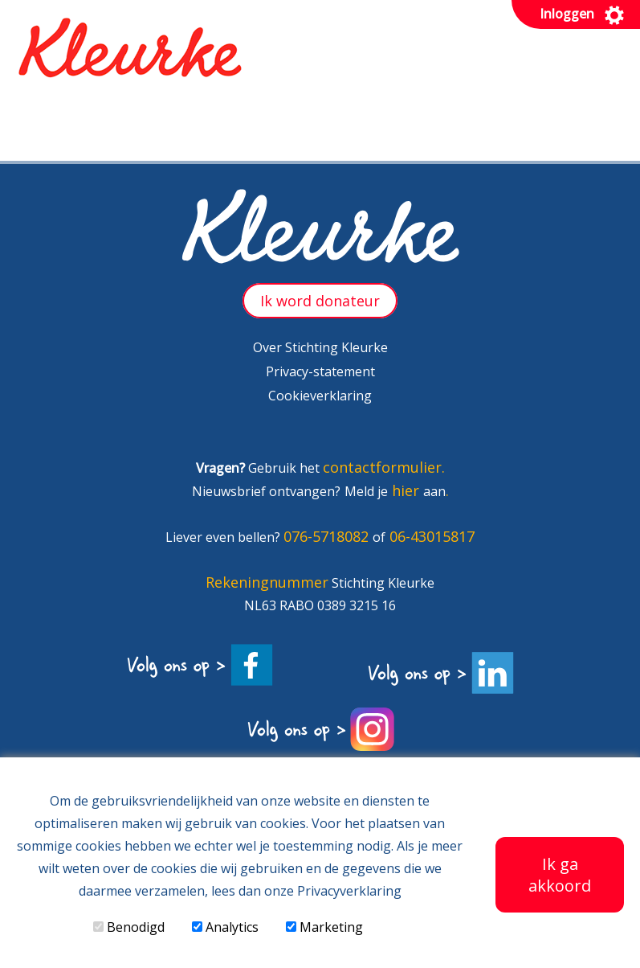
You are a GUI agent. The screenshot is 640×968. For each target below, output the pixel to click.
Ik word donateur (320, 300)
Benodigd (129, 927)
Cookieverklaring (320, 395)
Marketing (324, 927)
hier (407, 490)
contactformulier (382, 467)
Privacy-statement (320, 371)
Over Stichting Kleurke (320, 347)
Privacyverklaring (349, 891)
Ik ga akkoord (559, 874)
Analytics (225, 927)
